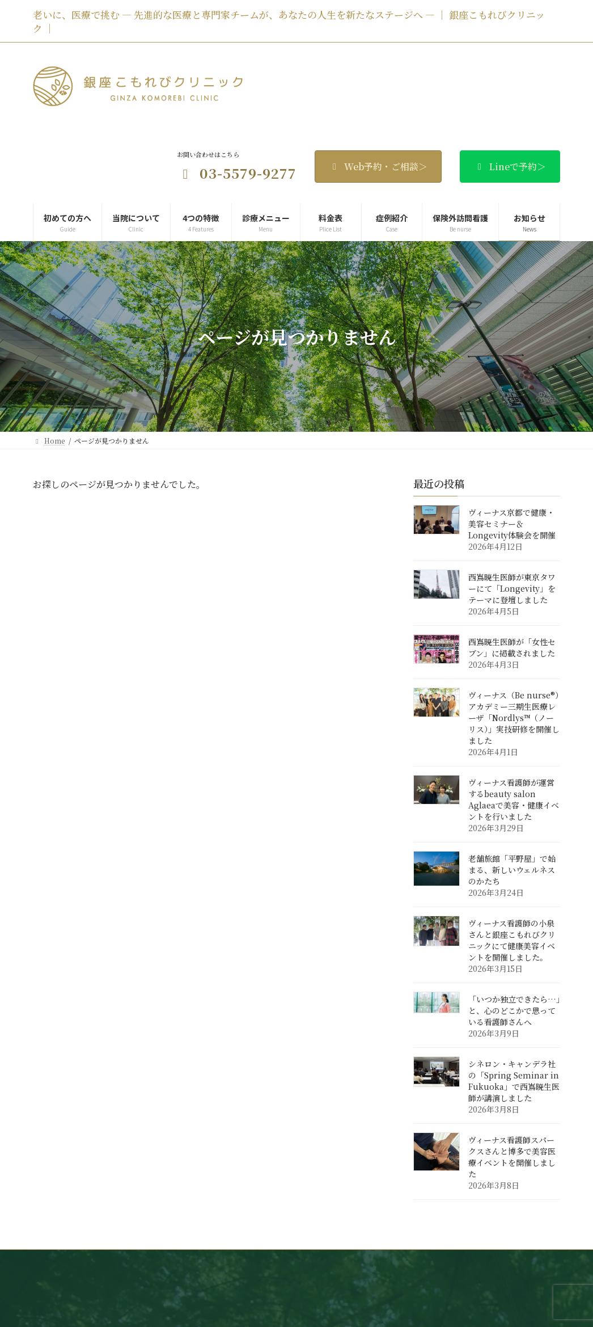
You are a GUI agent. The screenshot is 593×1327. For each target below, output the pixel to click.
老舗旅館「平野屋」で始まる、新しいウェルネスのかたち (512, 870)
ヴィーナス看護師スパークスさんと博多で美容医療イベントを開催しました (512, 1157)
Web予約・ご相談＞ (378, 166)
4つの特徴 (328, 1262)
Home (102, 1262)
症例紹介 (487, 1262)
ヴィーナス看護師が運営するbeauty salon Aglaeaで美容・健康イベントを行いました (513, 800)
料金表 (440, 1262)
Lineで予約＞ (510, 166)
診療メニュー (387, 1262)
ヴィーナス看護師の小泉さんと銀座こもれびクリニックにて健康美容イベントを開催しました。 (512, 940)
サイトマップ (471, 1274)
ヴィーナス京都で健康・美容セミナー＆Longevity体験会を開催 (512, 524)
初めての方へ (156, 1262)
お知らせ (220, 1274)
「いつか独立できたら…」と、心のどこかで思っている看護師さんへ (514, 1011)
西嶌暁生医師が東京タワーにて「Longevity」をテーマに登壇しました (512, 589)
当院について (220, 1262)
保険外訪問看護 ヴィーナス (142, 1274)
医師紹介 (276, 1262)
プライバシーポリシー (395, 1274)
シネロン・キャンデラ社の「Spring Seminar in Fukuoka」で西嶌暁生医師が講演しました (514, 1081)
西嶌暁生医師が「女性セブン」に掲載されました (512, 648)
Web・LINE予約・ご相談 (297, 1274)
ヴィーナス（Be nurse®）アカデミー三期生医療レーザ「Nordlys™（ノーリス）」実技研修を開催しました (514, 718)
